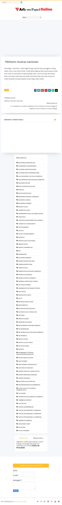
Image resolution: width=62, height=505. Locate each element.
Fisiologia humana (24, 284)
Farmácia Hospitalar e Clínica (28, 281)
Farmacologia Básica (25, 274)
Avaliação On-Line (24, 183)
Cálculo (21, 230)
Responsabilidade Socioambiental (29, 385)
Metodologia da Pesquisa (26, 308)
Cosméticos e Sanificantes (26, 223)
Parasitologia (23, 339)
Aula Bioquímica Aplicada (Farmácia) (30, 176)
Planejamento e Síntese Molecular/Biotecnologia (25, 353)
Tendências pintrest (25, 400)
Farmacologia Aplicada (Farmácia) (29, 271)
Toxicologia (22, 403)
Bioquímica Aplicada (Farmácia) (28, 196)
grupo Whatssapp (24, 424)
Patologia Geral (23, 346)
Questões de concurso (25, 368)
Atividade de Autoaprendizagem (28, 173)
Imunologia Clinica (24, 295)
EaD (19, 251)
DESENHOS (21, 237)
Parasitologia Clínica (25, 342)
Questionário (22, 361)
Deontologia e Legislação (26, 240)
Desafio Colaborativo (25, 247)
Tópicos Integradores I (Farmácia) (29, 410)
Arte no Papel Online (20, 501)
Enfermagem (22, 254)
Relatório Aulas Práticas (26, 381)
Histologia (22, 291)
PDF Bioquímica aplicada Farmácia (29, 325)
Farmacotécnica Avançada (27, 278)
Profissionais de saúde (25, 357)
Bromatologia (23, 206)
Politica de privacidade (23, 438)
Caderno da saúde (24, 210)
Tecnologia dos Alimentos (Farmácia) (30, 396)
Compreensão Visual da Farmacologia (30, 213)
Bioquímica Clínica (24, 200)
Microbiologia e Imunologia (27, 312)
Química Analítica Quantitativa (28, 371)
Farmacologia (23, 268)
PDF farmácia (22, 335)
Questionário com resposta (27, 364)
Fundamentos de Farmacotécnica (29, 288)
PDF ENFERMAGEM (23, 329)
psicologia (21, 427)
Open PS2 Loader (23, 318)
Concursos (22, 217)
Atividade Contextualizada (27, 169)
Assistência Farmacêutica (26, 162)
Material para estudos (25, 301)
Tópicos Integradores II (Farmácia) (29, 413)
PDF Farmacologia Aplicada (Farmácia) (30, 332)
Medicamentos (23, 305)
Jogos (20, 298)
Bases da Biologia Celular (26, 186)
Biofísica (21, 190)
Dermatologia (23, 244)
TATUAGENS (22, 393)
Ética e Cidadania (23, 430)
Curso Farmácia (23, 227)
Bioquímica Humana (24, 203)
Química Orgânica (24, 378)
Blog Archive (38, 438)
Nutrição (21, 315)
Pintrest (21, 349)
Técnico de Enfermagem (25, 407)
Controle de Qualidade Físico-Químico (30, 220)
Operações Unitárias (25, 322)
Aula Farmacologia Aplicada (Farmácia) (31, 179)
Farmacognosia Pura (25, 264)
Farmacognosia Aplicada (26, 261)
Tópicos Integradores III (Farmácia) (30, 417)
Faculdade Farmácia (24, 257)
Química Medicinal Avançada (27, 374)
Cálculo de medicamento (26, 234)
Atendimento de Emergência (27, 166)
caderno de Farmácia (25, 420)
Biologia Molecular (24, 193)
